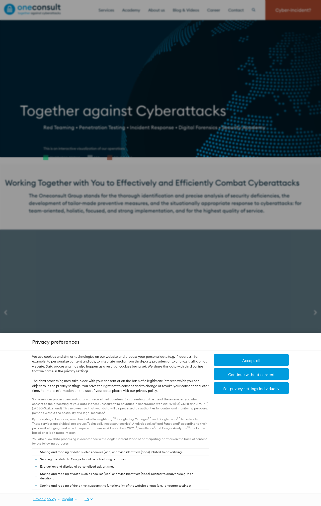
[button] (251, 360)
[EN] (86, 499)
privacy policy (146, 391)
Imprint (67, 499)
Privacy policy (44, 499)
